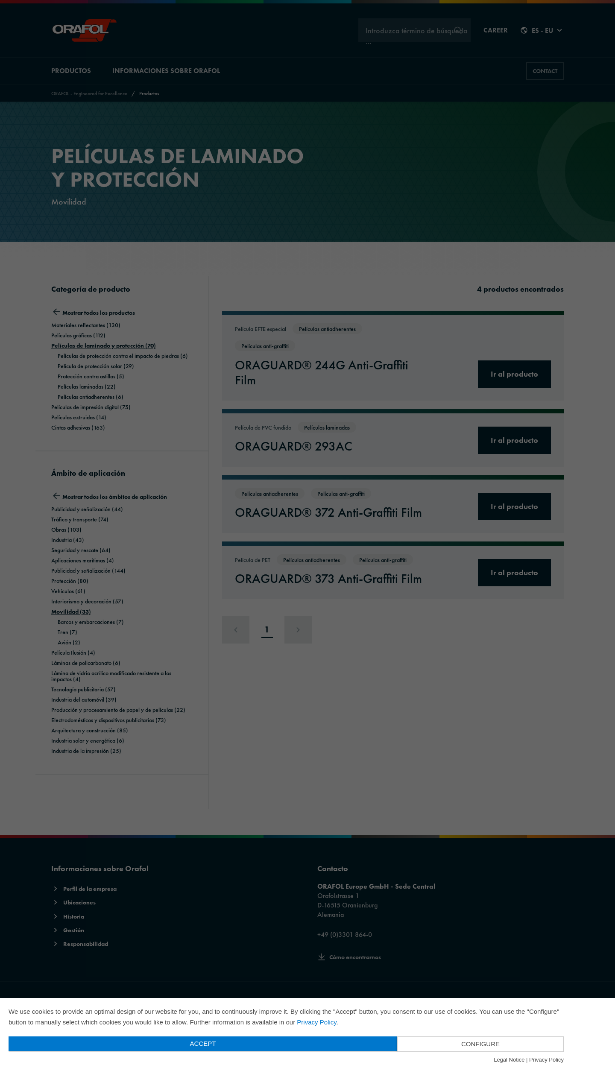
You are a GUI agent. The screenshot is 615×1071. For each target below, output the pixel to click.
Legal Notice (509, 1059)
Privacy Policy (316, 1022)
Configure (480, 1044)
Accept (203, 1043)
